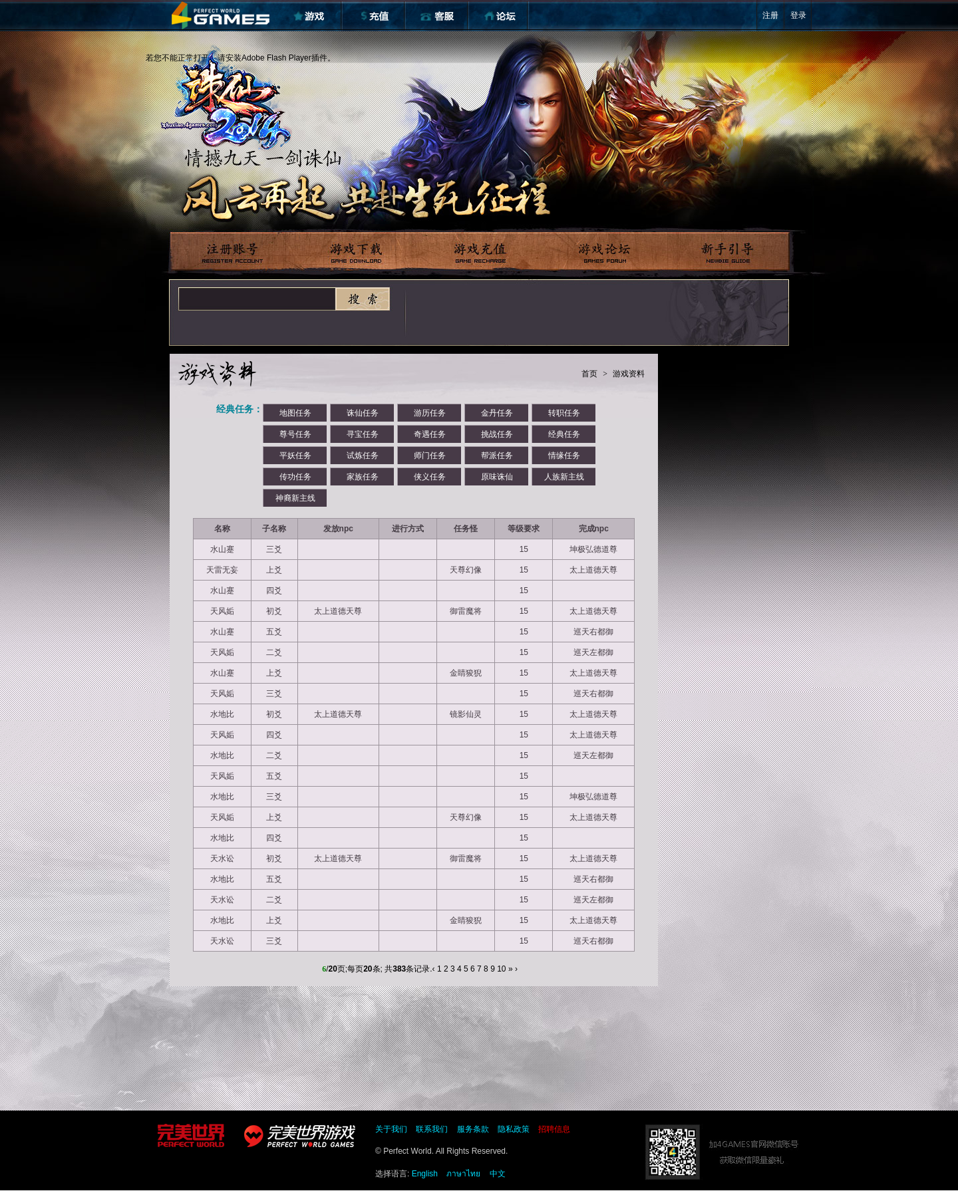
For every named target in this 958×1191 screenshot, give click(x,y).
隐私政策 (514, 1129)
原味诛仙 (497, 476)
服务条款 (473, 1129)
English (425, 1173)
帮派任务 (497, 455)
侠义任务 (430, 476)
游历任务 (430, 413)
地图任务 (295, 413)
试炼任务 (363, 455)
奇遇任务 (430, 434)
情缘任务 (564, 455)
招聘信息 (554, 1129)
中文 (498, 1173)
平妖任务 (295, 455)
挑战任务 (497, 434)
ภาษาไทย (463, 1173)
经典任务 (564, 434)
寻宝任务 (363, 434)
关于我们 (391, 1129)
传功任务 (295, 476)
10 (501, 969)
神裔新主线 (295, 498)
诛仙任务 (363, 413)
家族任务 (363, 476)
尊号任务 (295, 434)
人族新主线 (564, 476)
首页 (589, 373)
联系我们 (432, 1129)
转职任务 (564, 413)
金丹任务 (497, 413)
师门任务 (430, 455)
